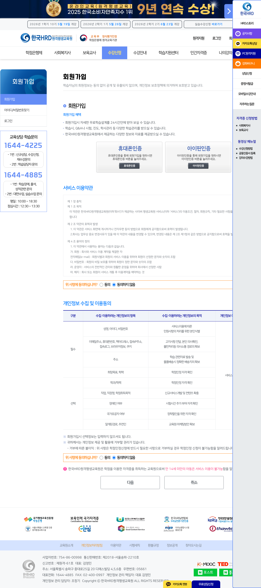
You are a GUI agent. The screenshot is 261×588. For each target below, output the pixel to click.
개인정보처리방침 (91, 545)
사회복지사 (62, 53)
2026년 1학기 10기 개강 (53, 24)
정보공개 (172, 545)
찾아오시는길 (193, 545)
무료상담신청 (206, 584)
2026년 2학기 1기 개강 (105, 24)
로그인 (216, 38)
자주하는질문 (247, 104)
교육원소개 (66, 545)
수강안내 (139, 53)
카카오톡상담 (246, 43)
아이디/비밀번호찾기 (16, 110)
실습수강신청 (208, 24)
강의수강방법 (245, 157)
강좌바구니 (244, 63)
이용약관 (116, 545)
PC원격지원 (245, 53)
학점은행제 (34, 53)
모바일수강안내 (246, 94)
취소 (194, 482)
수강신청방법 (245, 148)
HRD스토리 (247, 23)
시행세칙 (134, 545)
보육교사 (89, 53)
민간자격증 (198, 53)
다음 (130, 482)
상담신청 (247, 73)
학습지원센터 (168, 53)
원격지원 (198, 38)
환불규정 (153, 545)
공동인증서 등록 (247, 153)
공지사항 (243, 33)
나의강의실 (227, 53)
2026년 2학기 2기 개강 (157, 24)
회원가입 (9, 99)
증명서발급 (247, 83)
